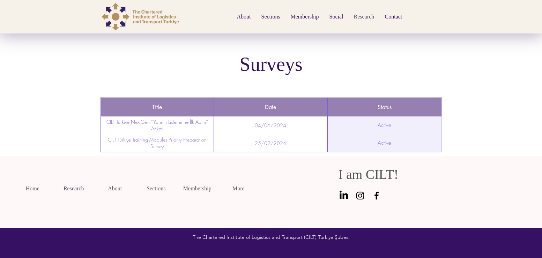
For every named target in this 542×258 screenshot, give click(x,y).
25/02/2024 (270, 143)
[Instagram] (360, 195)
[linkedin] (344, 195)
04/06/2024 (270, 125)
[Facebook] (376, 195)
